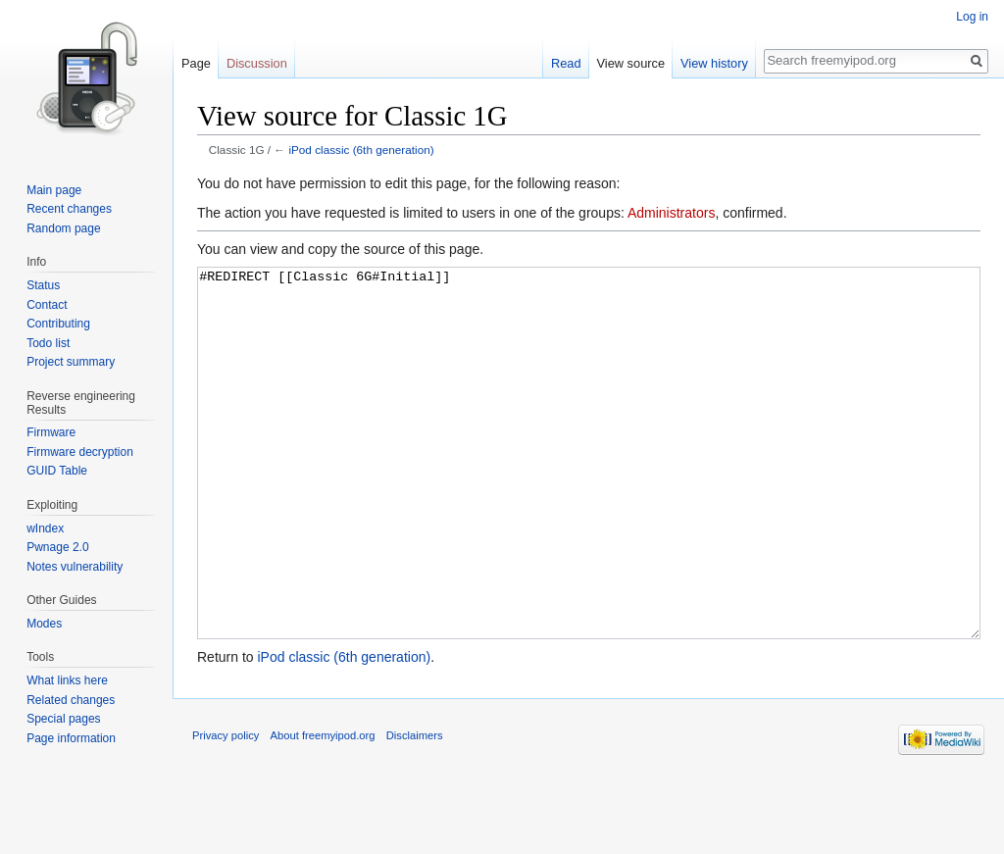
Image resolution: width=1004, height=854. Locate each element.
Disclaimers (414, 809)
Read (566, 63)
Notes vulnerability (74, 567)
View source (631, 63)
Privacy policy (225, 809)
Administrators (671, 213)
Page (196, 63)
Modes (44, 623)
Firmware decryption (79, 452)
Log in (972, 17)
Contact (46, 305)
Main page (53, 190)
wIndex (45, 528)
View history (714, 63)
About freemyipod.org (323, 809)
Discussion (256, 63)
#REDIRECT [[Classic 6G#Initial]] (588, 490)
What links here (67, 680)
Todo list (48, 343)
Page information (71, 738)
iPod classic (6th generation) (360, 149)
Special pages (63, 719)
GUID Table (56, 470)
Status (43, 285)
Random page (63, 228)
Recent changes (69, 209)
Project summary (70, 362)
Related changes (70, 700)
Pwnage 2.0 (57, 547)
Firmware (50, 432)
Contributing (58, 323)
